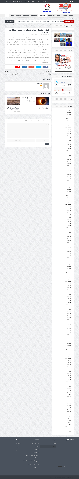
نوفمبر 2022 (69, 198)
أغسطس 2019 (68, 281)
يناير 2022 (69, 219)
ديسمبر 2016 (68, 350)
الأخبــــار (58, 15)
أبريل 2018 (69, 315)
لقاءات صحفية (26, 15)
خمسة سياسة (18, 443)
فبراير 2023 (69, 191)
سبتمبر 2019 (68, 279)
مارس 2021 (69, 240)
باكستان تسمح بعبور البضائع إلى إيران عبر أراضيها (36, 21)
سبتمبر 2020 (68, 253)
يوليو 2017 (69, 335)
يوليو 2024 (69, 155)
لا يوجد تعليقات (24, 34)
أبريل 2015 (69, 392)
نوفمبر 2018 (69, 300)
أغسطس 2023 (68, 178)
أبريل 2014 (69, 409)
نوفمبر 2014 (69, 394)
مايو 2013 (69, 433)
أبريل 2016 (69, 367)
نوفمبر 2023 (69, 172)
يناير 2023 (69, 193)
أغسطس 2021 (68, 230)
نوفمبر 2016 (69, 352)
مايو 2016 (69, 365)
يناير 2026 (69, 116)
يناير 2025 (69, 142)
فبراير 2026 (69, 114)
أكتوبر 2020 (69, 251)
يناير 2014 (69, 416)
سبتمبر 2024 (68, 151)
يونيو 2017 (69, 337)
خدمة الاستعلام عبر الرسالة (17, 1)
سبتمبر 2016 (68, 356)
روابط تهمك (8, 1)
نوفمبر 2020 (69, 249)
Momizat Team (69, 477)
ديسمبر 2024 (68, 144)
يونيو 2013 (69, 431)
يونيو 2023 (69, 183)
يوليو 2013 (69, 429)
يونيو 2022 (69, 208)
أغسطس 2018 (68, 307)
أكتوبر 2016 (69, 354)
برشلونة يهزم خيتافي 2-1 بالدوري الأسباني (32, 456)
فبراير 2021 (69, 243)
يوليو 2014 (69, 403)
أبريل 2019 (69, 290)
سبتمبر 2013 (68, 424)
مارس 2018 (69, 317)
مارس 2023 (69, 189)
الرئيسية (71, 15)
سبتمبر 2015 (68, 382)
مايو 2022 (69, 211)
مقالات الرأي (18, 15)
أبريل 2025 (69, 136)
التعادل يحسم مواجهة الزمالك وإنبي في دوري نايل (56, 21)
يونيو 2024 (69, 157)
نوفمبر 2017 (69, 326)
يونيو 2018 (69, 311)
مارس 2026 (69, 112)
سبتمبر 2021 (68, 228)
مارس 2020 (69, 266)
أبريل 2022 (69, 213)
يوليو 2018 (69, 309)
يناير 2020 (69, 270)
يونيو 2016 (69, 362)
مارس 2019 (69, 292)
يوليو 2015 (69, 386)
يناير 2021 (69, 245)
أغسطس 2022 (68, 204)
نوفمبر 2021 (69, 223)
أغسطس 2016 (68, 358)
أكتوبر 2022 (69, 200)
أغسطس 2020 (68, 255)
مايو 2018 (69, 313)
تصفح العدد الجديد (35, 1)
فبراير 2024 (69, 166)
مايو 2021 (69, 236)
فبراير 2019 (69, 294)
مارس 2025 (69, 138)
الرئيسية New (36, 452)
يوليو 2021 (69, 232)
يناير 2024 (69, 168)
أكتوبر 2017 (69, 328)
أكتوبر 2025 (69, 123)
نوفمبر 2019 (69, 275)
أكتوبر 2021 (69, 225)
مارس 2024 (69, 163)
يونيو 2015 (69, 388)
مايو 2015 (69, 390)
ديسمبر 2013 (68, 418)
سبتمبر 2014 (68, 399)
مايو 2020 (69, 262)
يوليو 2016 (69, 360)
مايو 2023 (69, 185)
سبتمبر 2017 (68, 330)
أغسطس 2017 (68, 332)
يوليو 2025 (69, 129)
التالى (7, 71)
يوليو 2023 (69, 181)
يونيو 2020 (69, 260)
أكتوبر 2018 (69, 302)
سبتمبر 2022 (68, 202)
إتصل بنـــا (42, 1)
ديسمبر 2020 (68, 247)
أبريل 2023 (69, 187)
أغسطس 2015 (68, 384)
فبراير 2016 (69, 371)
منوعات (71, 18)
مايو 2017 (69, 339)
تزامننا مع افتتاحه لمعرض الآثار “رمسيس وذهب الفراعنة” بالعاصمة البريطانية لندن (28, 99)
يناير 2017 (69, 347)
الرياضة (12, 15)
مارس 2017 (69, 343)
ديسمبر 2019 (68, 273)
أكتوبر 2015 (69, 380)
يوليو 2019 (69, 283)
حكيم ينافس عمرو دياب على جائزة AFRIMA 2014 (41, 73)
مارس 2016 (69, 369)
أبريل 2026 (69, 110)
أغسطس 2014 (68, 401)
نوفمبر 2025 (69, 121)
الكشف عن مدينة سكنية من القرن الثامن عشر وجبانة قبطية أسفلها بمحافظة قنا (13, 108)
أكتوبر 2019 (69, 277)
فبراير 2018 (69, 320)
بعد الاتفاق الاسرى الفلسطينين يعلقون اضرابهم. (31, 461)
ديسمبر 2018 (68, 298)
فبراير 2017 (69, 345)
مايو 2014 (69, 407)
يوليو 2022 (69, 206)
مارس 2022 (69, 215)
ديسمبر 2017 (68, 324)
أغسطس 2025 (68, 127)
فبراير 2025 (69, 140)
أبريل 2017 (69, 341)
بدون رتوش (64, 15)
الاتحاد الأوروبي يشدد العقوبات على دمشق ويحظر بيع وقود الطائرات (15, 73)
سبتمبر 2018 (68, 305)
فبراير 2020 (69, 268)
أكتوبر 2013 (69, 422)
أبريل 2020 (69, 264)
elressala (45, 34)
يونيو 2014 (69, 405)
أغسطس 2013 (68, 427)
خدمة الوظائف (27, 1)
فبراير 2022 (69, 217)
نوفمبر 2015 (69, 377)
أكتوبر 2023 (69, 174)
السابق (48, 72)
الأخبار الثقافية (43, 15)
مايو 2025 (69, 134)
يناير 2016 (69, 373)
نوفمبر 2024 (69, 146)
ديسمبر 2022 (68, 196)
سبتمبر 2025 (68, 125)
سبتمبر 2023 (68, 176)
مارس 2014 (69, 412)
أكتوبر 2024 (69, 148)
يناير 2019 (69, 296)
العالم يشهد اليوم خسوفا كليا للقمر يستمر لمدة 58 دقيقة (43, 107)
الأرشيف (54, 444)
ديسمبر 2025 (68, 119)
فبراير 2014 (69, 414)
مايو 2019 (69, 288)
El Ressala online (35, 443)
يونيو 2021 (69, 234)
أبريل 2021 (69, 238)
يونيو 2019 (69, 285)
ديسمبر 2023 (68, 170)
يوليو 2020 (69, 258)
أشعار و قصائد (34, 15)
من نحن (46, 1)
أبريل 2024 (69, 161)
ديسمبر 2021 (68, 221)
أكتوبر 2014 (69, 397)
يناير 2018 (69, 322)
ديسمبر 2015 (68, 375)
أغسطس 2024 (68, 153)
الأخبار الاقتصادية (51, 15)
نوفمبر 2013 (69, 420)
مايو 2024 (69, 159)
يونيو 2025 (69, 131)
